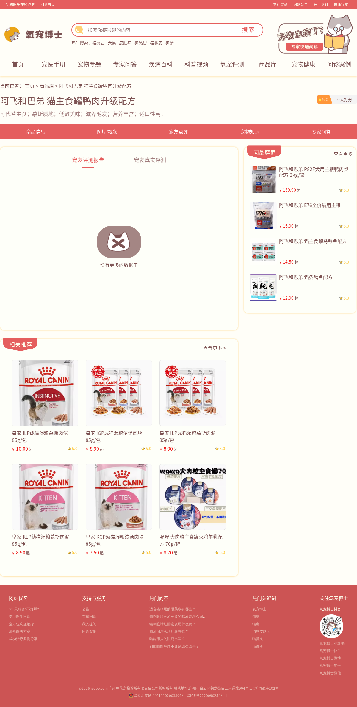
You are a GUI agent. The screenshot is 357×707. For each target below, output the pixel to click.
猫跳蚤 (257, 646)
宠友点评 (178, 131)
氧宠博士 (259, 609)
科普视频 (196, 64)
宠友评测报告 (88, 160)
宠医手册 (53, 64)
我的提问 (89, 624)
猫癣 (255, 624)
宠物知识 (249, 131)
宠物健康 (303, 64)
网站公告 (300, 4)
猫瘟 (255, 616)
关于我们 (321, 4)
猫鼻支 (156, 43)
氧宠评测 (232, 64)
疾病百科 (161, 64)
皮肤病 (125, 43)
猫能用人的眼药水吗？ (167, 639)
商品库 (268, 64)
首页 (18, 64)
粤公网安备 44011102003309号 (159, 695)
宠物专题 (89, 64)
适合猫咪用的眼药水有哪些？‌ (172, 609)
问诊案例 (339, 64)
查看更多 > (214, 348)
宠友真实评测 (150, 160)
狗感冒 (140, 43)
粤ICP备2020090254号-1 (207, 695)
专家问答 (125, 64)
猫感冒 (98, 43)
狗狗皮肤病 (261, 631)
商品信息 (35, 131)
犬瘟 (112, 43)
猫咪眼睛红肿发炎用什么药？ (172, 624)
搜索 (249, 29)
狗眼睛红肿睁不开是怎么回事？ (174, 646)
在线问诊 (89, 616)
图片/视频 (107, 131)
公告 (85, 609)
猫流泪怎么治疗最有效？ (169, 631)
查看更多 (343, 154)
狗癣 (169, 43)
